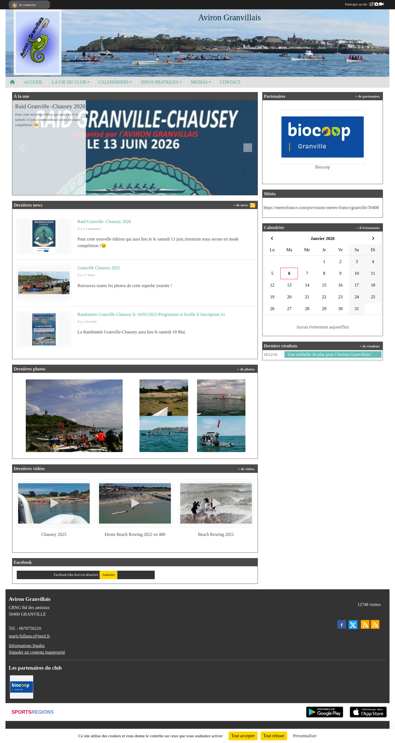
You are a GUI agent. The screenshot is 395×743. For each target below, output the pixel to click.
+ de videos (246, 469)
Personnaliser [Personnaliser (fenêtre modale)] (305, 735)
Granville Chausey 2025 (99, 267)
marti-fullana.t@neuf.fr (29, 636)
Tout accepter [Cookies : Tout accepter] (243, 735)
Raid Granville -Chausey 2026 (50, 106)
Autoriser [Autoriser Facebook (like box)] (108, 575)
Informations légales (27, 645)
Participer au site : (364, 4)
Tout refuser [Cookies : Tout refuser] (274, 735)
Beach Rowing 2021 (216, 534)
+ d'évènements (368, 228)
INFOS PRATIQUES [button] (159, 82)
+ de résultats (370, 346)
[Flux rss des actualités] (365, 624)
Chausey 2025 (53, 534)
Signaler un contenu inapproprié (37, 652)
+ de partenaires (367, 96)
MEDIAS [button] (199, 82)
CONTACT (230, 82)
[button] (22, 147)
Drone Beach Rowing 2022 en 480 (135, 534)
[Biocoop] (21, 686)
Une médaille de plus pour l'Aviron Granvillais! (329, 354)
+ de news (240, 205)
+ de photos (246, 369)
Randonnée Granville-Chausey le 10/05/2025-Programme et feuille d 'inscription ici (151, 314)
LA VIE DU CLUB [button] (69, 82)
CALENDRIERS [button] (113, 82)
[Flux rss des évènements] (375, 624)
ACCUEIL (33, 82)
